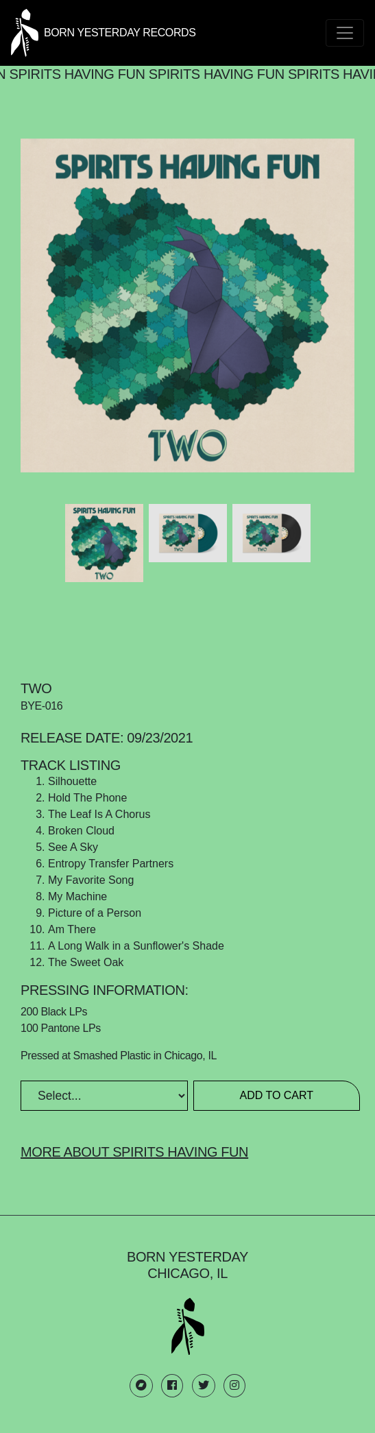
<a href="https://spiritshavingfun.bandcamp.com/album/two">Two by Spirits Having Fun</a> (187, 628)
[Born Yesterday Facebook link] (172, 1385)
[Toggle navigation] (345, 33)
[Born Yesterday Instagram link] (234, 1385)
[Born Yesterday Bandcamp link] (141, 1385)
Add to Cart (276, 1095)
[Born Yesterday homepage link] (103, 31)
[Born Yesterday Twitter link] (203, 1385)
